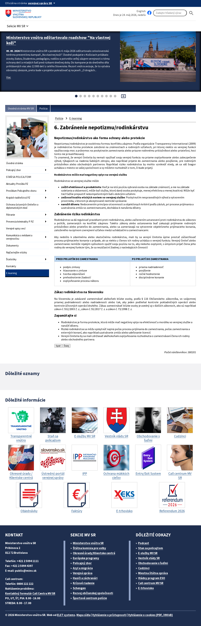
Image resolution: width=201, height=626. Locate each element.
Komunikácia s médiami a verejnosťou (19, 237)
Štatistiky (11, 259)
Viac (8, 77)
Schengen (79, 588)
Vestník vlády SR (149, 558)
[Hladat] (191, 13)
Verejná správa (82, 573)
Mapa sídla (83, 615)
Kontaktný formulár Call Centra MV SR (30, 593)
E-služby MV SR (147, 553)
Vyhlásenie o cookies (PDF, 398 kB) (150, 615)
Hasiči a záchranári (85, 578)
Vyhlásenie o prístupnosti (109, 615)
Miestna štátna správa (153, 573)
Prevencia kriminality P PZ (20, 221)
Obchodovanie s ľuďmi (153, 563)
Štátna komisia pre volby (89, 548)
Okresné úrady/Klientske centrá (94, 553)
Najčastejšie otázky (16, 252)
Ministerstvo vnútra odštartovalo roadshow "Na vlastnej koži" (58, 40)
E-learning (11, 273)
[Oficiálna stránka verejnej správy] (42, 3)
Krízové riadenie (83, 583)
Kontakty (11, 266)
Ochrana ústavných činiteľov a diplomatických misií (22, 206)
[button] (18, 25)
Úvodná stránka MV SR (21, 108)
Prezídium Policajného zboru (21, 190)
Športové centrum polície (90, 598)
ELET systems (66, 615)
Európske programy (86, 558)
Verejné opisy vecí (15, 228)
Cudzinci (144, 568)
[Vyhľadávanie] (170, 13)
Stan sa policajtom (150, 548)
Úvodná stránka (14, 163)
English (141, 11)
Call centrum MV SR (150, 583)
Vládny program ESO (151, 578)
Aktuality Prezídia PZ (17, 183)
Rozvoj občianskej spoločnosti (93, 593)
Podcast (143, 543)
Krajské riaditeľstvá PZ (18, 197)
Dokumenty (12, 245)
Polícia (43, 108)
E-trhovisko (146, 588)
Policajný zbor (13, 170)
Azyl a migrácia (83, 568)
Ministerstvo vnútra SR (88, 543)
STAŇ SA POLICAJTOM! (18, 177)
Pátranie (10, 214)
